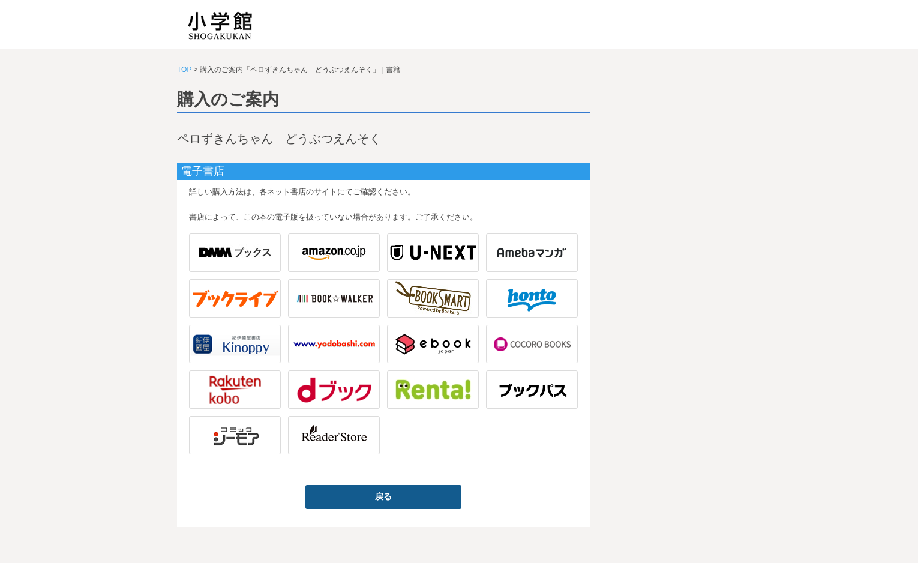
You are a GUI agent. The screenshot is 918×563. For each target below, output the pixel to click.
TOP (184, 69)
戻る (383, 496)
